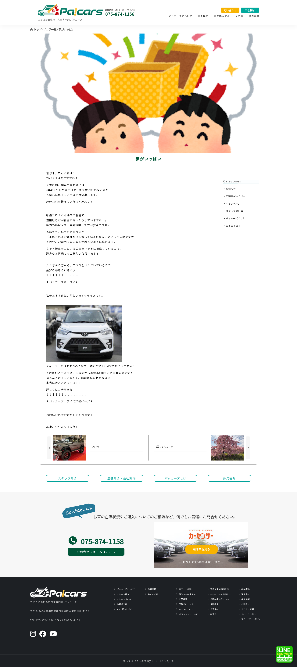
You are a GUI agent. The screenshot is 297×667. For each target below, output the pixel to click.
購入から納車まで (187, 594)
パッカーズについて (180, 16)
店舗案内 (245, 589)
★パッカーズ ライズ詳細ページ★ (69, 401)
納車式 (213, 614)
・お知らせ (229, 189)
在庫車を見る (201, 549)
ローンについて (186, 609)
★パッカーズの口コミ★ (62, 282)
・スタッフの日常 (233, 211)
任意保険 (214, 609)
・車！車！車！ (232, 226)
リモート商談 (185, 589)
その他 (239, 16)
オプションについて (188, 614)
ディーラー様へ (248, 614)
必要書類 (183, 599)
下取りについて (186, 604)
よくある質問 (247, 609)
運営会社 (245, 594)
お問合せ (245, 604)
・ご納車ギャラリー (234, 196)
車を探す (203, 16)
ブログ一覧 (49, 29)
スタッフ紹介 (123, 594)
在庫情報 (152, 589)
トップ (38, 29)
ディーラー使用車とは (220, 594)
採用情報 (245, 599)
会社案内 (254, 16)
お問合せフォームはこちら (96, 552)
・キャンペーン (231, 203)
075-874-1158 (119, 14)
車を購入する (222, 16)
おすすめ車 (153, 594)
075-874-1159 (71, 620)
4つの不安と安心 (124, 609)
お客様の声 (122, 604)
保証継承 (214, 604)
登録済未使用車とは (219, 589)
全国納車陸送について (220, 599)
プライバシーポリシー (251, 619)
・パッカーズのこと (234, 218)
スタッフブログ (124, 599)
